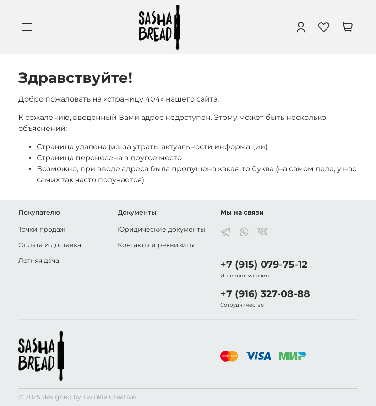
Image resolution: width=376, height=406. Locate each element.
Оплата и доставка (49, 245)
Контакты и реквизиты (156, 245)
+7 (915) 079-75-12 (263, 264)
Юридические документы (161, 229)
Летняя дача (38, 260)
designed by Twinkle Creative (89, 397)
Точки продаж (41, 229)
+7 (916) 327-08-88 (265, 293)
